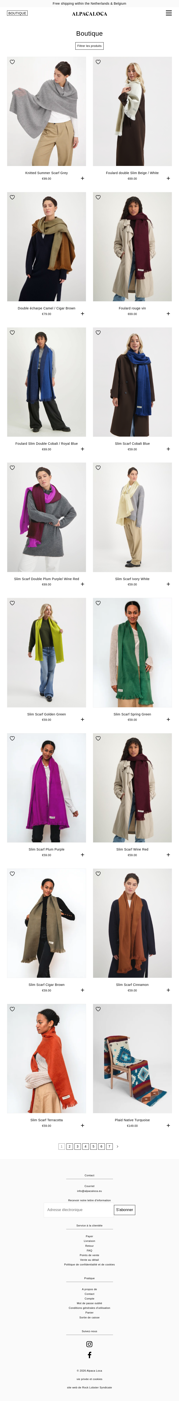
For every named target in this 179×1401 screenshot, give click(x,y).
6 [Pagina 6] (101, 1146)
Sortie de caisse (89, 1317)
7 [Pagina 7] (109, 1146)
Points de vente (89, 1255)
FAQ (89, 1250)
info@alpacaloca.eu (89, 1191)
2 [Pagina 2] (69, 1146)
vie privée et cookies (89, 1379)
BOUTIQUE (17, 13)
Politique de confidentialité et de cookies (89, 1264)
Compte (90, 1298)
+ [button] (83, 178)
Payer (89, 1236)
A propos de (89, 1289)
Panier (89, 1312)
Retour (89, 1245)
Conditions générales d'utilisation (89, 1307)
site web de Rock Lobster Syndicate (89, 1387)
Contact (90, 1293)
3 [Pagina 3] (77, 1146)
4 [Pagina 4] (85, 1146)
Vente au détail (89, 1259)
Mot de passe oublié (89, 1303)
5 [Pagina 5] (93, 1146)
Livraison (89, 1241)
